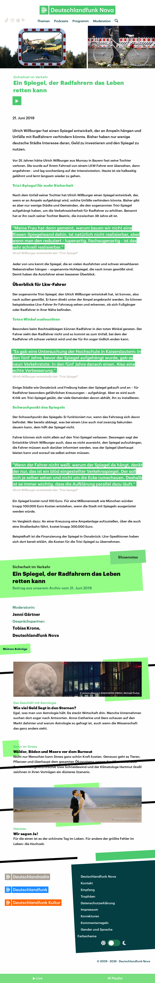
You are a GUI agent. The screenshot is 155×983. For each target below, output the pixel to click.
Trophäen (88, 896)
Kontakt (87, 883)
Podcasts (61, 21)
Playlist (117, 978)
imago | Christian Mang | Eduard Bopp (132, 64)
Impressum (89, 909)
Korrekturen (90, 916)
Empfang (88, 890)
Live (39, 978)
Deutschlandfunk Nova (98, 876)
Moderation (102, 21)
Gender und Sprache (96, 929)
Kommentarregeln (95, 923)
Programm (80, 21)
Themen (43, 21)
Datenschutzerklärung (98, 903)
